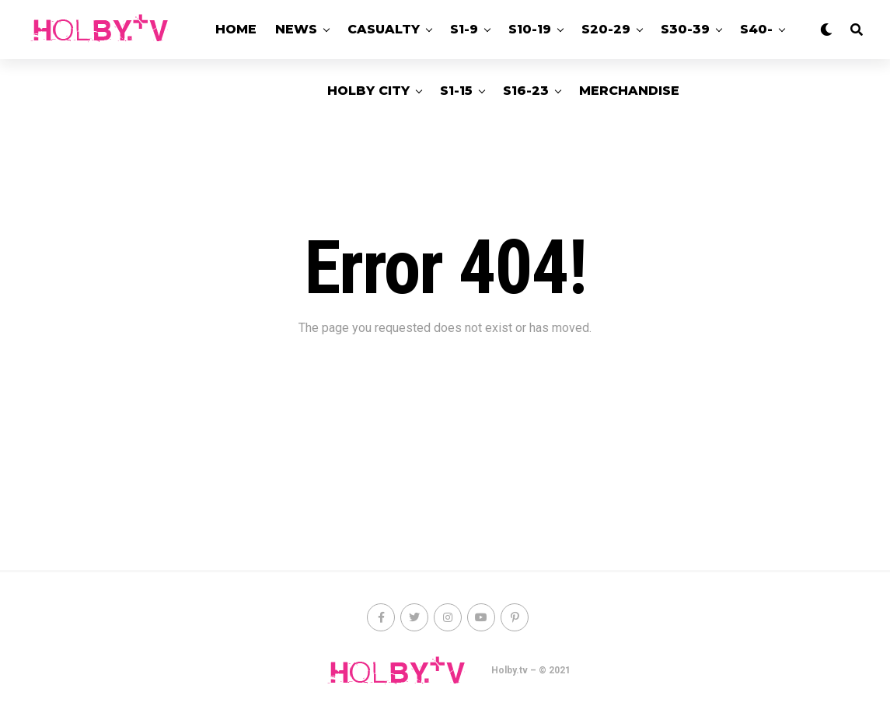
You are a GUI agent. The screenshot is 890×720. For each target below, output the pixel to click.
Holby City (368, 90)
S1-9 (464, 29)
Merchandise (629, 90)
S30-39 (685, 29)
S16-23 (526, 90)
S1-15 (456, 90)
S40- (756, 29)
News (296, 29)
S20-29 (605, 29)
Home (236, 29)
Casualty (383, 29)
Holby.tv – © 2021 (531, 670)
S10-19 (529, 29)
